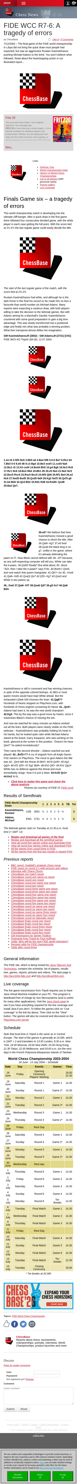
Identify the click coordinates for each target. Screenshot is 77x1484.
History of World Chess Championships (52, 174)
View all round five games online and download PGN (41, 842)
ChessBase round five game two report (33, 903)
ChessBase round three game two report (34, 891)
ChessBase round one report (27, 880)
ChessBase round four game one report (33, 894)
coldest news (38, 1435)
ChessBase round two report (27, 885)
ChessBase (23, 1336)
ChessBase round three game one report (34, 888)
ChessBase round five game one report (33, 900)
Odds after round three (24, 947)
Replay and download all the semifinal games (37, 839)
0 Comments (67, 39)
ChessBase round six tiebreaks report (32, 918)
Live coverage (47, 187)
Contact (34, 1424)
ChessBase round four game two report (33, 897)
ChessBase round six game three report (33, 912)
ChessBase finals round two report (30, 923)
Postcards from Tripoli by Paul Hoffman (33, 938)
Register (30, 1379)
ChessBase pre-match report (27, 874)
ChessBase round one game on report (33, 877)
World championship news (54, 170)
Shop (7, 3)
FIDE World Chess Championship (28, 1316)
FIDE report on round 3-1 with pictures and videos (39, 868)
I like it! (55, 39)
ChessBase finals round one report (31, 920)
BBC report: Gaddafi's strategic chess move (36, 865)
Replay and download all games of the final (37, 837)
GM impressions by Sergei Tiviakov (31, 935)
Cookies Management (49, 1424)
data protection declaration (51, 1468)
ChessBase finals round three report (31, 926)
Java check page (56, 1001)
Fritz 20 (10, 117)
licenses (65, 1424)
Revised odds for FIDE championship (32, 944)
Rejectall (40, 1476)
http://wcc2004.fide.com (17, 976)
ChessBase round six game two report (33, 909)
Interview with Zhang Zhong (27, 871)
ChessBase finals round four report (31, 929)
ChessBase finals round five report (30, 932)
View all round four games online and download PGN (41, 845)
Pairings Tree (47, 167)
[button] (23, 3)
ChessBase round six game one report (33, 906)
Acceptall (63, 1476)
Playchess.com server (16, 1019)
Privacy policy (13, 1424)
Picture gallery (47, 184)
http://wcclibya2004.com (50, 976)
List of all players (49, 178)
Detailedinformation (17, 1476)
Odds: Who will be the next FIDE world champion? (39, 941)
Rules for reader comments (17, 1365)
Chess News (27, 14)
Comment (9, 1383)
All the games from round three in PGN (33, 848)
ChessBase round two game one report (33, 882)
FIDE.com (66, 787)
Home (38, 1427)
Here (42, 1462)
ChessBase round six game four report (33, 915)
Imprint (25, 1424)
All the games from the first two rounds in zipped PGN (41, 851)
